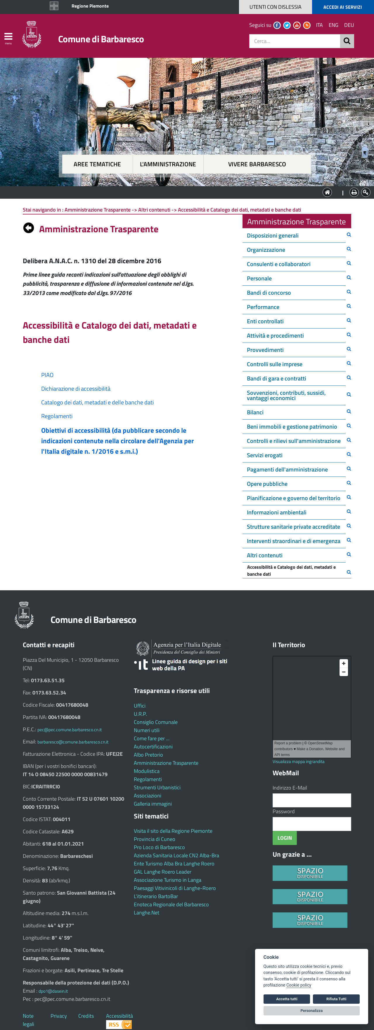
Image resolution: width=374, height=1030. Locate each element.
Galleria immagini (153, 804)
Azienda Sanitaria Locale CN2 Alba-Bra (176, 855)
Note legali (28, 1020)
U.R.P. (140, 714)
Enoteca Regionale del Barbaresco (171, 904)
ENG (333, 25)
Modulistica (147, 771)
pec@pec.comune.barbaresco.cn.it (69, 729)
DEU (349, 25)
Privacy (59, 1016)
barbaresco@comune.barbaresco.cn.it (72, 742)
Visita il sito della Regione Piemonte (173, 831)
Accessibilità (119, 1016)
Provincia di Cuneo (154, 839)
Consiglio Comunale (156, 722)
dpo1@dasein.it (53, 991)
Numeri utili (147, 730)
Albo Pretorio (148, 755)
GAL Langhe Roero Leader (162, 872)
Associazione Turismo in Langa (167, 880)
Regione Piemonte (90, 5)
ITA (319, 25)
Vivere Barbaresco (257, 164)
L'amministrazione (168, 164)
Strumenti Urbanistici (157, 787)
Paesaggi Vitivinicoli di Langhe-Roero (175, 888)
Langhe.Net (146, 912)
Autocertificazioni (153, 746)
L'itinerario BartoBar (156, 896)
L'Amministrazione (182, 192)
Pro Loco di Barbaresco (159, 847)
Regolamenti (148, 779)
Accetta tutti (286, 999)
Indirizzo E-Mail (290, 788)
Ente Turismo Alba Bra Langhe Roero (174, 863)
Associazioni (147, 795)
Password (284, 811)
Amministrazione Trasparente (166, 763)
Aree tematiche (97, 164)
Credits (86, 1016)
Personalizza (312, 1010)
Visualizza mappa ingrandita (299, 761)
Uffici (140, 706)
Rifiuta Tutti (336, 999)
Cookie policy (298, 985)
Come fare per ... (151, 738)
